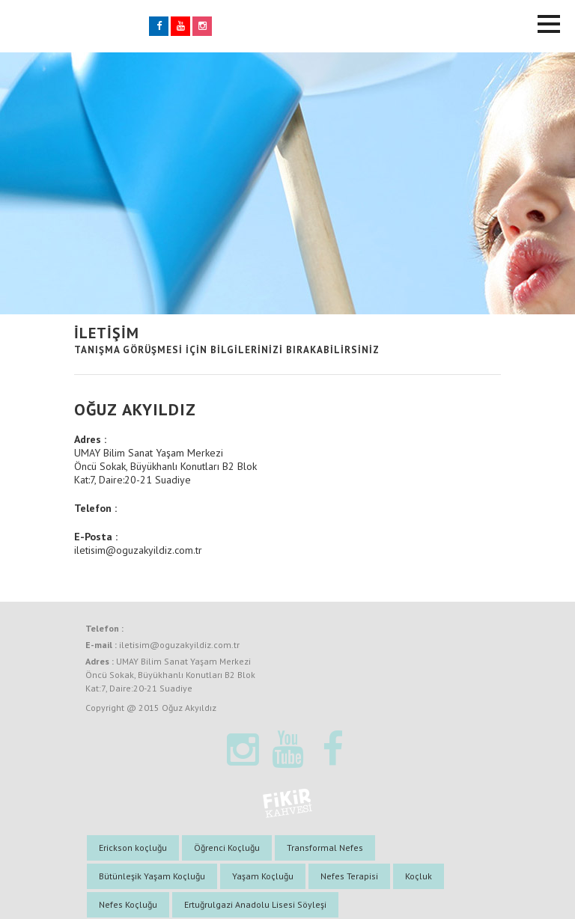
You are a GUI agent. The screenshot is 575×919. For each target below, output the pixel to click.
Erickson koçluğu (133, 847)
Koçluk (418, 876)
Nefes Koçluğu (128, 904)
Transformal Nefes (325, 847)
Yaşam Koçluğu (262, 876)
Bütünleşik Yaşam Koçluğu (152, 876)
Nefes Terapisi (349, 876)
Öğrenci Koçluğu (227, 847)
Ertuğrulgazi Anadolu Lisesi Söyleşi (255, 904)
